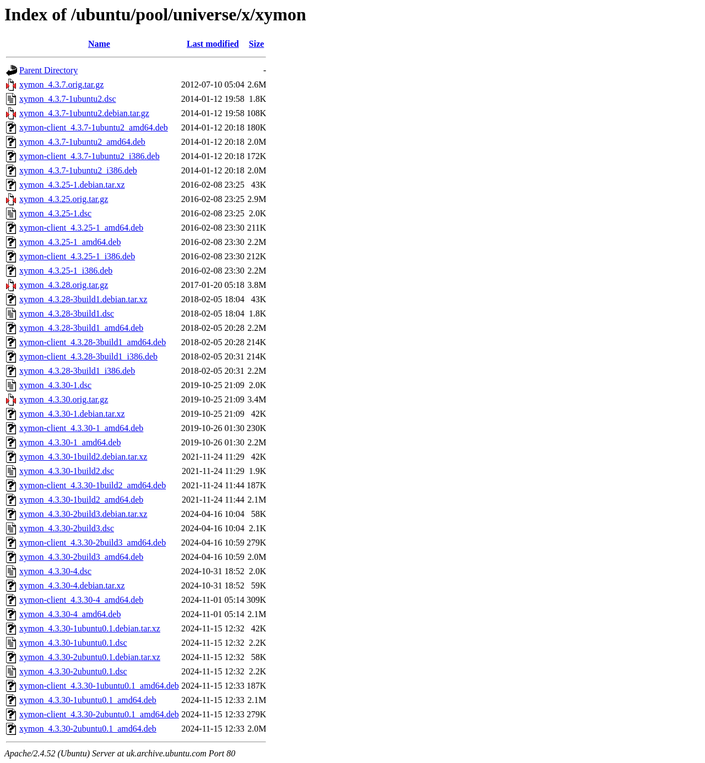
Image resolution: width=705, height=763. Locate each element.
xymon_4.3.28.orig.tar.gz (63, 285)
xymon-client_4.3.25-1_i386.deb (77, 256)
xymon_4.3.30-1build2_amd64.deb (81, 499)
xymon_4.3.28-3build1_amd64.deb (81, 328)
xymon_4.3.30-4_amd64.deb (70, 614)
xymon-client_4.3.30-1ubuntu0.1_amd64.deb (99, 685)
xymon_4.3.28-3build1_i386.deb (77, 370)
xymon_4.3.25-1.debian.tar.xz (72, 184)
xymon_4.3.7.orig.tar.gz (61, 84)
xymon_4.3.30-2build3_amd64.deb (81, 557)
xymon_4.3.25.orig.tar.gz (63, 199)
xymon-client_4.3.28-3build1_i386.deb (88, 356)
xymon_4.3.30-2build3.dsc (66, 528)
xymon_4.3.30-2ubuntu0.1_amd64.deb (87, 728)
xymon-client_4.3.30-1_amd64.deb (81, 428)
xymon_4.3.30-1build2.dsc (66, 471)
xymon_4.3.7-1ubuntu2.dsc (67, 98)
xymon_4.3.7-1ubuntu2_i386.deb (78, 170)
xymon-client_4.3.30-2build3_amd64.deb (92, 542)
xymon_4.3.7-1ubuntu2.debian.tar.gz (84, 113)
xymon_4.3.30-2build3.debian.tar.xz (83, 514)
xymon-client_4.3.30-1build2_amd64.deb (92, 485)
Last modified (213, 43)
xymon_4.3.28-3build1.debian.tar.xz (83, 299)
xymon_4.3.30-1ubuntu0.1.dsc (73, 642)
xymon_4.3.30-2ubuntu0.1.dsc (73, 671)
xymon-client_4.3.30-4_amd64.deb (81, 599)
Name (99, 43)
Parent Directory (48, 70)
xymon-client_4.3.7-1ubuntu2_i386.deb (89, 156)
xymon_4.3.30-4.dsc (55, 571)
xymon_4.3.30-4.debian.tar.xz (72, 585)
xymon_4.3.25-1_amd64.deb (70, 242)
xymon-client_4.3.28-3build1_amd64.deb (92, 342)
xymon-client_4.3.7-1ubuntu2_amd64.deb (93, 127)
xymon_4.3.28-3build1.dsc (66, 313)
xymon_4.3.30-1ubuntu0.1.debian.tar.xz (89, 628)
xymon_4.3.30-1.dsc (55, 385)
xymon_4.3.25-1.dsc (55, 213)
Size (256, 43)
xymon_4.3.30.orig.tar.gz (63, 399)
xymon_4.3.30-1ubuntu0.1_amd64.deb (87, 700)
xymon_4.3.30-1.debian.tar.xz (72, 413)
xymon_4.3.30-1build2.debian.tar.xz (83, 456)
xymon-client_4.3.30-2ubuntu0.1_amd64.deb (99, 714)
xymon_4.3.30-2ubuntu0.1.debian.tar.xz (89, 657)
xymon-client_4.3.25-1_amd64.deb (81, 227)
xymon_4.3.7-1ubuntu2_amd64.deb (82, 141)
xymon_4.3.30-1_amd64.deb (70, 442)
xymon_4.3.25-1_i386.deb (65, 270)
